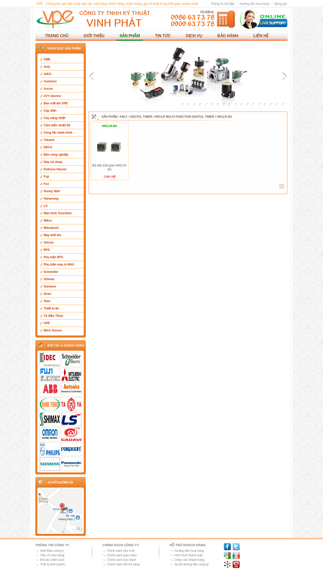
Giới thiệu (94, 36)
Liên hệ (260, 36)
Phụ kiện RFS (53, 257)
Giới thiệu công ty (52, 551)
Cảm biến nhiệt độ (57, 125)
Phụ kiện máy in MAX (59, 264)
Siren (47, 294)
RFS (47, 250)
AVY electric (52, 96)
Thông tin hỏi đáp (222, 4)
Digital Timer (141, 116)
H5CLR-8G (224, 116)
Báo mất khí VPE (56, 103)
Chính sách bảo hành (121, 560)
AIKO (47, 74)
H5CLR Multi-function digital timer (184, 116)
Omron (48, 242)
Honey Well (52, 191)
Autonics (50, 81)
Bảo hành (227, 36)
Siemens (50, 286)
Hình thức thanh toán (188, 555)
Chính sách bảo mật (120, 551)
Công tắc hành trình (58, 132)
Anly (47, 66)
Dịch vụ (194, 36)
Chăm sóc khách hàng (189, 560)
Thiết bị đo (51, 308)
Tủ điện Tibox (53, 316)
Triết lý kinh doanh (52, 564)
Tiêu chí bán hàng (52, 555)
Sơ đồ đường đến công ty (191, 564)
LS (45, 206)
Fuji (46, 176)
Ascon (48, 88)
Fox (46, 184)
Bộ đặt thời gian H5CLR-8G (109, 167)
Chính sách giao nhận (122, 555)
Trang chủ (56, 36)
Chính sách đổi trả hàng (123, 564)
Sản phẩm (130, 36)
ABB (47, 59)
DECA (48, 147)
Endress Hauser (55, 169)
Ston (47, 301)
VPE (47, 323)
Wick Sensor (53, 330)
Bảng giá (281, 4)
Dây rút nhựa (53, 162)
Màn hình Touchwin (58, 213)
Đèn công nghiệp (56, 154)
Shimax (49, 279)
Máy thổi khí (52, 235)
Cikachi (49, 140)
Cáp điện (50, 110)
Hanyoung (51, 198)
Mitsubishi (51, 228)
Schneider (51, 272)
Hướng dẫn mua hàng (254, 4)
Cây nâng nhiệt (54, 118)
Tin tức (163, 36)
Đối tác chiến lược (52, 560)
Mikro (48, 220)
